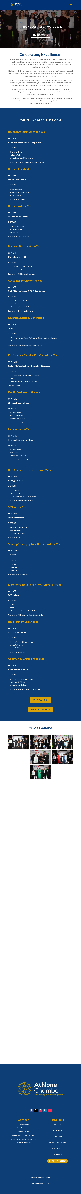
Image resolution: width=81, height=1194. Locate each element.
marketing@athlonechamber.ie (23, 1135)
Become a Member (57, 1161)
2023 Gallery (40, 700)
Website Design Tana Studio (40, 1178)
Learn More (40, 34)
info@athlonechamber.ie (23, 1131)
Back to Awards (40, 709)
